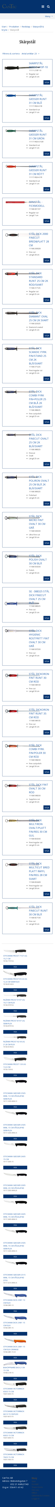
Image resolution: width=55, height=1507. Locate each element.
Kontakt (35, 1484)
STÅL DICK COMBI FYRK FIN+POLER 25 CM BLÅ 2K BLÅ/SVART (37, 399)
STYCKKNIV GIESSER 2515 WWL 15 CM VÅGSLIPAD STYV (14, 1277)
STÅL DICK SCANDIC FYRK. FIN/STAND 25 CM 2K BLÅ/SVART (38, 355)
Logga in (35, 1498)
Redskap (26, 26)
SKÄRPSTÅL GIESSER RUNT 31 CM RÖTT (38, 170)
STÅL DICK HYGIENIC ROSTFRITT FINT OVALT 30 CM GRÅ (39, 638)
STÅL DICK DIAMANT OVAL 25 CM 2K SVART (39, 316)
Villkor (34, 1492)
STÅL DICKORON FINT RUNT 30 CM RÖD (39, 677)
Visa (47, 82)
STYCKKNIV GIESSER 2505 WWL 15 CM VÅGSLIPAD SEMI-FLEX (14, 1128)
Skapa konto (37, 1487)
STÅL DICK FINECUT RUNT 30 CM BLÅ (38, 910)
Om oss (35, 1490)
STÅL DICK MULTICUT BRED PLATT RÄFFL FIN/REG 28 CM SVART (39, 871)
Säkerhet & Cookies (41, 1495)
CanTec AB (7, 1477)
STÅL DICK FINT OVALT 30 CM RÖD (38, 788)
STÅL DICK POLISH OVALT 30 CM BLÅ (38, 559)
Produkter (14, 26)
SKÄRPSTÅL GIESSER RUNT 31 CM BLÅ (38, 98)
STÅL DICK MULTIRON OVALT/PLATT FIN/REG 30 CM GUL (38, 828)
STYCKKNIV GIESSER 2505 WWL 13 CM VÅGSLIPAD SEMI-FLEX (14, 1096)
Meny (47, 16)
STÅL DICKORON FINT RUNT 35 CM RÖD (39, 713)
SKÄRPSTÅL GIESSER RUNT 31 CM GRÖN (38, 134)
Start (4, 26)
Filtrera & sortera (19, 53)
